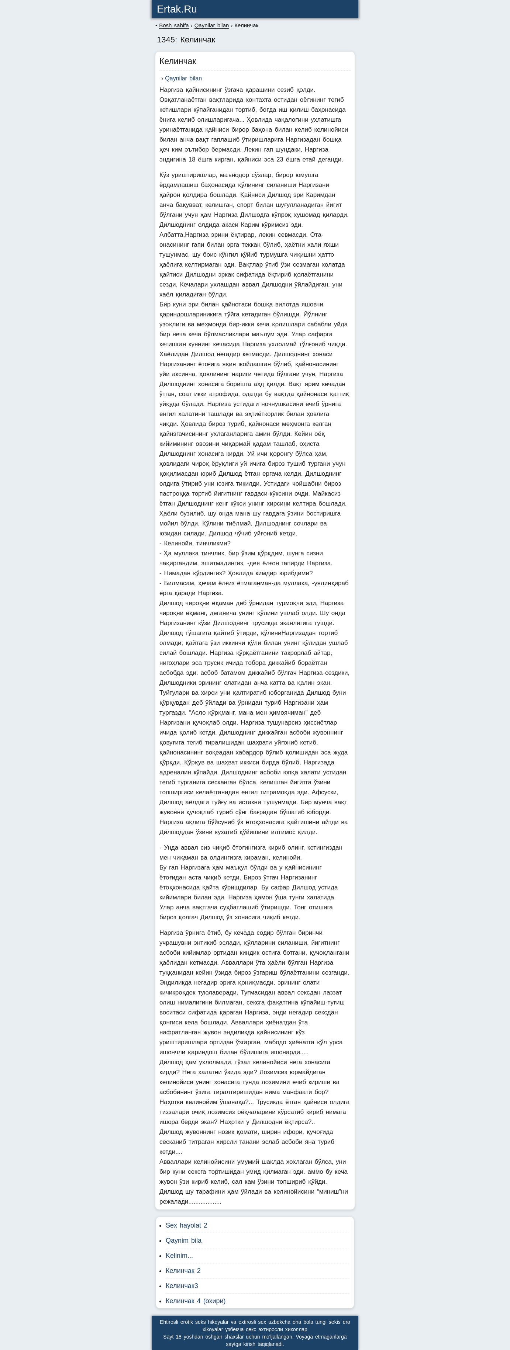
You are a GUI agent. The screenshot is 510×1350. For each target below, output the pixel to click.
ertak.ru (177, 9)
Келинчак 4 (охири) (196, 1301)
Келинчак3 (182, 1286)
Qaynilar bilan (183, 78)
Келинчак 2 (183, 1270)
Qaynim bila (183, 1240)
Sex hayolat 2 (186, 1225)
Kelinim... (179, 1255)
